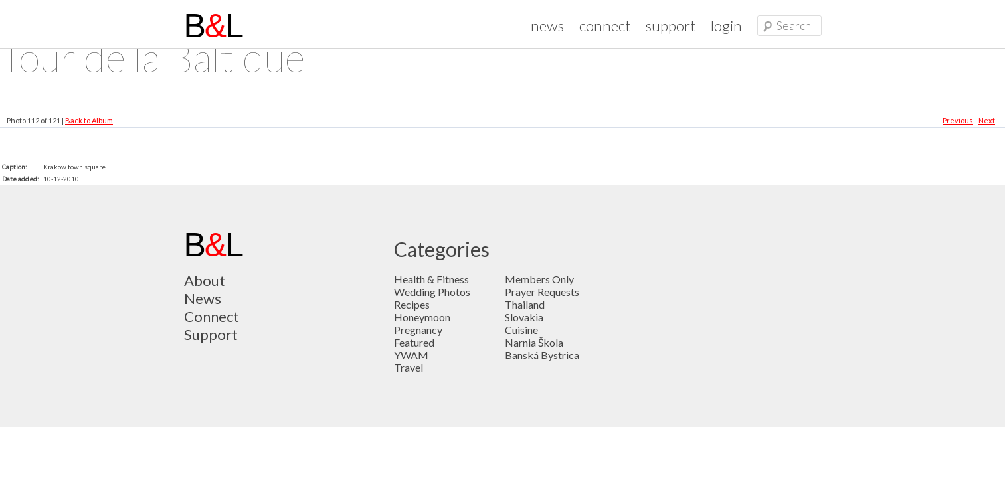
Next (986, 120)
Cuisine (521, 329)
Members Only (539, 279)
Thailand (525, 304)
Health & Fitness (431, 279)
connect (604, 26)
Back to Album (89, 120)
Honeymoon (422, 317)
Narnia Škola (534, 342)
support (670, 26)
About (204, 280)
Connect (211, 316)
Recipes (412, 304)
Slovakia (524, 317)
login (726, 26)
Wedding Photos (432, 291)
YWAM (411, 355)
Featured (414, 342)
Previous (958, 120)
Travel (408, 367)
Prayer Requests (542, 291)
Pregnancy (418, 329)
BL (213, 25)
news (547, 26)
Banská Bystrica (542, 355)
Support (211, 334)
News (202, 298)
